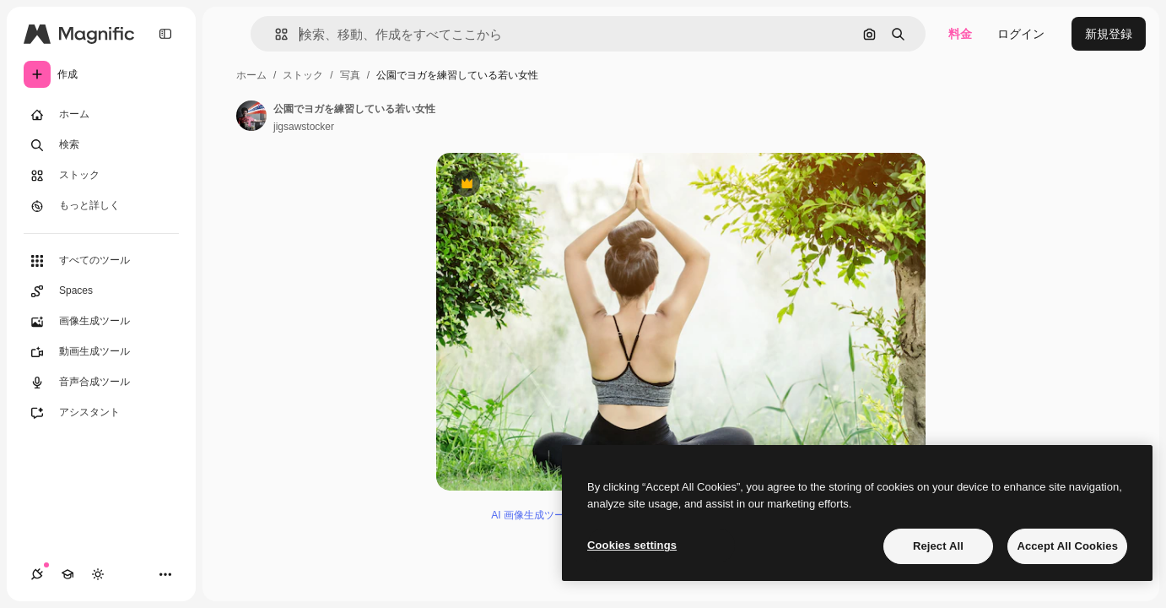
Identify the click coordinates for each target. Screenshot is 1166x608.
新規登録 (1108, 34)
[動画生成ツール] (101, 352)
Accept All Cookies (1067, 546)
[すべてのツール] (101, 260)
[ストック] (101, 175)
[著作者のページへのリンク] (251, 115)
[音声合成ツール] (101, 382)
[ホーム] (101, 114)
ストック (303, 75)
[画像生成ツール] (101, 321)
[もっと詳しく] (101, 206)
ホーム (251, 75)
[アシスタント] (101, 412)
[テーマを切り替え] (97, 574)
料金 (960, 34)
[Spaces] (101, 291)
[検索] (101, 145)
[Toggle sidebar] (165, 33)
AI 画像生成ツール (533, 515)
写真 (350, 75)
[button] (274, 34)
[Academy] (67, 574)
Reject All (938, 546)
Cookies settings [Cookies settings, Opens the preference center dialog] (632, 545)
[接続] (37, 574)
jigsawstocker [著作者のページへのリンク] (303, 127)
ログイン (1021, 34)
